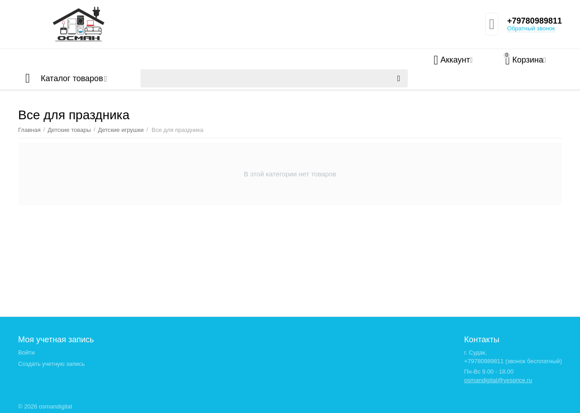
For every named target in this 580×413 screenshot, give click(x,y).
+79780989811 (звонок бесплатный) (513, 361)
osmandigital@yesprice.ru (498, 380)
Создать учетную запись (51, 363)
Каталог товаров (72, 78)
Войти (26, 352)
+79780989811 (534, 20)
